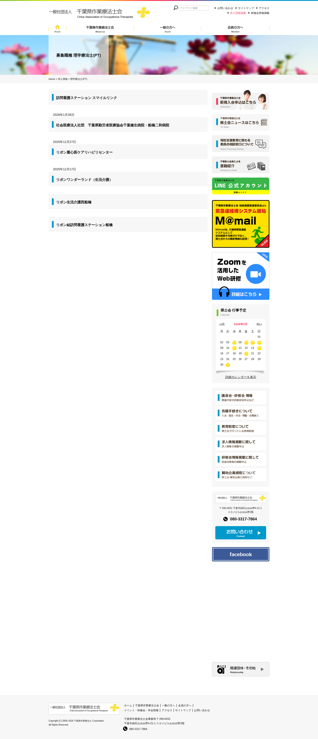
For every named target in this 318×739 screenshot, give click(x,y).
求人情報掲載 (238, 13)
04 (234, 342)
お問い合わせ (225, 8)
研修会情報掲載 (260, 13)
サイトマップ (246, 8)
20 (246, 353)
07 (252, 342)
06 (246, 342)
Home (57, 29)
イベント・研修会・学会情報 (141, 710)
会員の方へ (235, 29)
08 (259, 342)
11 (234, 347)
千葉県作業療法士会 (100, 29)
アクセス (264, 8)
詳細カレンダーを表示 (240, 377)
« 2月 (222, 324)
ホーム (128, 705)
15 (259, 347)
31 (227, 364)
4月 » (259, 324)
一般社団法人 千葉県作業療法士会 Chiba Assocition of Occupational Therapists (100, 13)
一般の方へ (167, 29)
